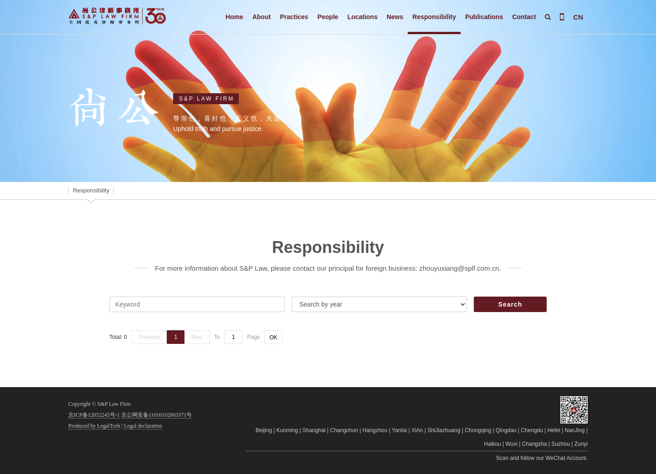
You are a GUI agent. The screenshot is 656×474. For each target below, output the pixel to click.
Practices (294, 16)
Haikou (492, 444)
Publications (484, 16)
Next (197, 337)
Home (234, 16)
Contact (524, 16)
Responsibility (434, 16)
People (328, 16)
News (395, 16)
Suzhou (560, 444)
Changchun (344, 430)
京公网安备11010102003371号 (156, 415)
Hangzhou (375, 430)
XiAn (417, 430)
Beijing (264, 430)
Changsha (534, 444)
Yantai (399, 430)
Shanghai (314, 430)
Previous (149, 337)
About (261, 16)
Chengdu (532, 430)
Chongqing (478, 430)
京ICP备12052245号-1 (94, 415)
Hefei (554, 430)
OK (273, 337)
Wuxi (511, 444)
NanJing (575, 430)
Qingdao (506, 430)
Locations (363, 16)
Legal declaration (143, 426)
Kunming (287, 430)
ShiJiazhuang (443, 430)
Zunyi (581, 444)
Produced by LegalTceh (94, 426)
